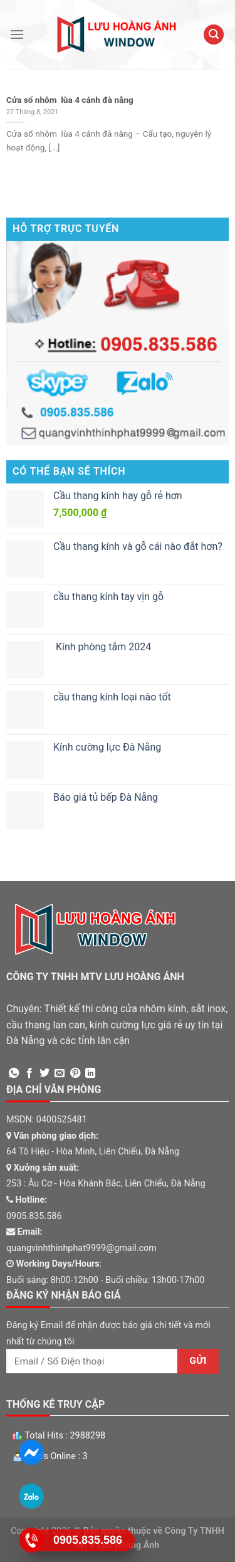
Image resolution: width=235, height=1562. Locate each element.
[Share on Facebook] (29, 1073)
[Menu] (16, 34)
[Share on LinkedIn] (90, 1073)
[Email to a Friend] (60, 1073)
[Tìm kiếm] (214, 34)
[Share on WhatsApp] (14, 1073)
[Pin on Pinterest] (75, 1073)
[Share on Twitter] (44, 1073)
